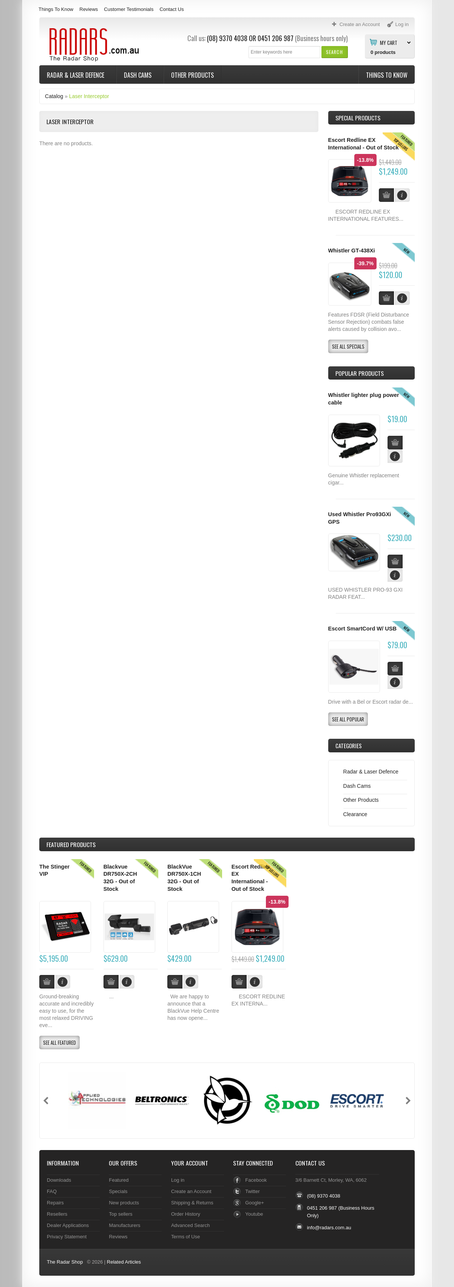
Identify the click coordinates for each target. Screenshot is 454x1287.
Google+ (254, 1203)
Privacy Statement (66, 1236)
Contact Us (171, 9)
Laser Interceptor (89, 96)
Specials (118, 1191)
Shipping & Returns (192, 1203)
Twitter (252, 1191)
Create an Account (191, 1191)
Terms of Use (185, 1236)
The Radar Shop (65, 1262)
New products (124, 1203)
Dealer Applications (68, 1225)
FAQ (52, 1191)
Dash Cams (138, 75)
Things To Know (56, 9)
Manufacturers (124, 1225)
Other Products (192, 75)
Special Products (357, 117)
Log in (177, 1180)
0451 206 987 (275, 38)
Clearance (355, 814)
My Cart (388, 42)
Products (71, 844)
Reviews (88, 9)
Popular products (359, 373)
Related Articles (124, 1262)
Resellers (57, 1214)
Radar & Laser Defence (76, 75)
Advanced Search (190, 1225)
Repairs (55, 1203)
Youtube (254, 1214)
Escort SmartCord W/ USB (362, 629)
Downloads (59, 1180)
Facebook (256, 1180)
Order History (185, 1214)
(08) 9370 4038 (227, 38)
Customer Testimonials (128, 9)
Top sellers (120, 1214)
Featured (118, 1180)
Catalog (54, 96)
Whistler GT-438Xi (351, 251)
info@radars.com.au (329, 1227)
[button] (334, 52)
